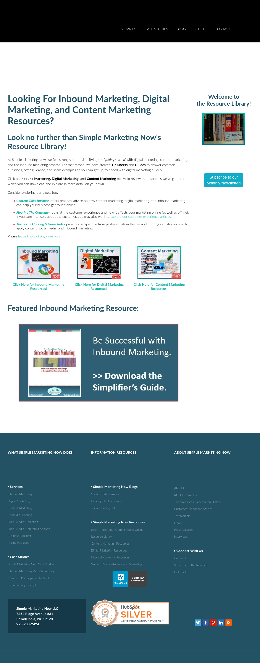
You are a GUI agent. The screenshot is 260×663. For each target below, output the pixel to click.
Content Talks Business (33, 185)
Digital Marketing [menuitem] (20, 469)
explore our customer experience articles (140, 200)
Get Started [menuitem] (183, 538)
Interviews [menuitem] (182, 504)
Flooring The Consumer (33, 196)
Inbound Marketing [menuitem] (22, 463)
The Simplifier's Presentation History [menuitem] (189, 470)
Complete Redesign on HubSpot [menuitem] (23, 544)
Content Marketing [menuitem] (22, 476)
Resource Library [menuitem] (103, 504)
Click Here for (24, 268)
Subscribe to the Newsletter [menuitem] (189, 532)
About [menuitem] (200, 20)
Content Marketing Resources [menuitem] (106, 511)
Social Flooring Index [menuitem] (106, 476)
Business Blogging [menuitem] (21, 503)
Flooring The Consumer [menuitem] (106, 469)
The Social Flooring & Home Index (40, 208)
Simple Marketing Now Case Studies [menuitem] (23, 531)
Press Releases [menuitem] (185, 497)
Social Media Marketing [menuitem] (23, 489)
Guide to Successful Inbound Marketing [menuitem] (106, 531)
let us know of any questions (39, 220)
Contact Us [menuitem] (182, 525)
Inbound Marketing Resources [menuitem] (106, 524)
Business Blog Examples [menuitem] (23, 551)
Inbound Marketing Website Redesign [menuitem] (23, 538)
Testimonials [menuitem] (183, 483)
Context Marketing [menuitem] (22, 483)
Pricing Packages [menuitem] (20, 510)
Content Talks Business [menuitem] (106, 463)
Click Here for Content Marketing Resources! (159, 270)
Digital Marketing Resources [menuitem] (106, 518)
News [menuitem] (178, 490)
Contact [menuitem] (223, 20)
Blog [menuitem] (181, 20)
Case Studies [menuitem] (156, 20)
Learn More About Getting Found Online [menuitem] (106, 497)
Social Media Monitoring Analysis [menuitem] (23, 496)
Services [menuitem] (128, 20)
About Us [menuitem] (181, 457)
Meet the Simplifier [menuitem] (188, 463)
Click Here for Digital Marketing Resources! (99, 270)
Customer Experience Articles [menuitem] (189, 477)
